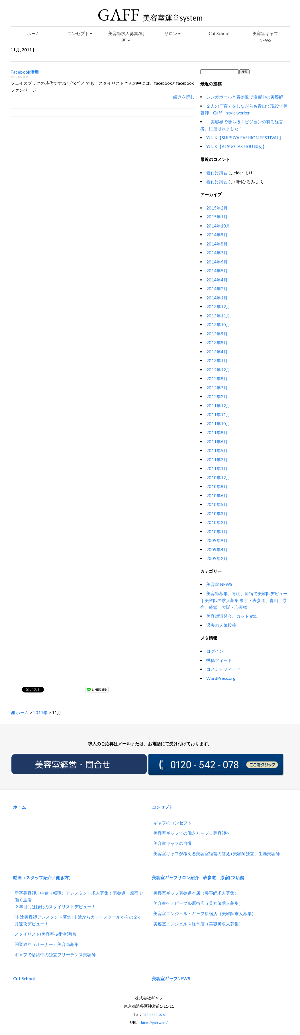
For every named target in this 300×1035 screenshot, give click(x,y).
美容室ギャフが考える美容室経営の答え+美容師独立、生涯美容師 (216, 848)
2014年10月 (218, 225)
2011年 (40, 712)
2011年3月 (217, 459)
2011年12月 (218, 405)
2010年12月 (218, 477)
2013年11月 (218, 315)
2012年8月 (217, 378)
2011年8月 (217, 432)
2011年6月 (217, 441)
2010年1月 (217, 531)
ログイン (214, 651)
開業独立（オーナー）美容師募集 (47, 934)
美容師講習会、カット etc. (231, 616)
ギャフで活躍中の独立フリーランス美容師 (55, 944)
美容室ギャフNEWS (265, 37)
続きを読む (184, 96)
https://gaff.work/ (154, 1008)
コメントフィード (223, 669)
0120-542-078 (153, 1000)
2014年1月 (217, 297)
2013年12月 (218, 306)
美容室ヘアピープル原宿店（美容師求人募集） (198, 893)
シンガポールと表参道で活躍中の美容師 (244, 96)
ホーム (33, 33)
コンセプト (80, 33)
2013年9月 (217, 333)
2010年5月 (217, 504)
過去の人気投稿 (221, 625)
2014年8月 (217, 243)
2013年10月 (218, 324)
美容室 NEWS (219, 584)
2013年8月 (217, 342)
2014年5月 (217, 270)
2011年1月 (217, 468)
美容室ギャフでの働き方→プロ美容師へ (191, 827)
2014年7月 (217, 252)
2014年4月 (217, 279)
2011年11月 (218, 414)
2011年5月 (217, 450)
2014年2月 (217, 288)
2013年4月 (217, 351)
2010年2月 (217, 522)
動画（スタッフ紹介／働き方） (43, 869)
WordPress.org (221, 678)
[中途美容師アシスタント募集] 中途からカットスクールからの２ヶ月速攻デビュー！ (78, 910)
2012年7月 (217, 387)
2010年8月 (217, 486)
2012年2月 (217, 396)
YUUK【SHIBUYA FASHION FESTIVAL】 (244, 137)
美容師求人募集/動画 (126, 37)
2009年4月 (217, 549)
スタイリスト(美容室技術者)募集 (46, 924)
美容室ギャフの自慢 (172, 838)
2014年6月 (217, 261)
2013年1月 (217, 360)
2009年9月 (217, 540)
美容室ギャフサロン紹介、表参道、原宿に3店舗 (198, 869)
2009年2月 (217, 558)
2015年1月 (217, 216)
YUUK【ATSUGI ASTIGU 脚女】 (236, 146)
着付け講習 (217, 172)
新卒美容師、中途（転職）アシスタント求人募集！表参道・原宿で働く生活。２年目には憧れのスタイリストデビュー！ (79, 889)
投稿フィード (219, 660)
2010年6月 (217, 495)
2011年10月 (218, 423)
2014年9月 (217, 234)
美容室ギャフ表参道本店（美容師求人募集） (196, 882)
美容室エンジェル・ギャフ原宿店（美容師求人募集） (204, 903)
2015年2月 (217, 207)
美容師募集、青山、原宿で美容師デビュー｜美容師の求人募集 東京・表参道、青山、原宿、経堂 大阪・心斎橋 (243, 600)
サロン (172, 33)
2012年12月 (218, 369)
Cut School (219, 33)
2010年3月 (217, 513)
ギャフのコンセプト (172, 817)
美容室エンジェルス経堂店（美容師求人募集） (198, 913)
